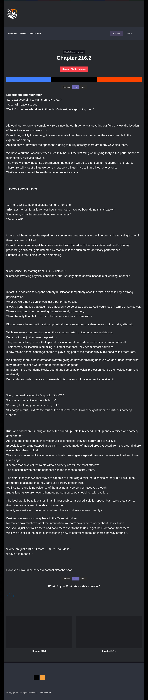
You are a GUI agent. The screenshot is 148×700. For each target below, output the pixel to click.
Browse (11, 33)
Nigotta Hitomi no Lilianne (74, 52)
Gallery (23, 33)
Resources (34, 33)
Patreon (116, 33)
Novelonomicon (45, 693)
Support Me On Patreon (74, 69)
